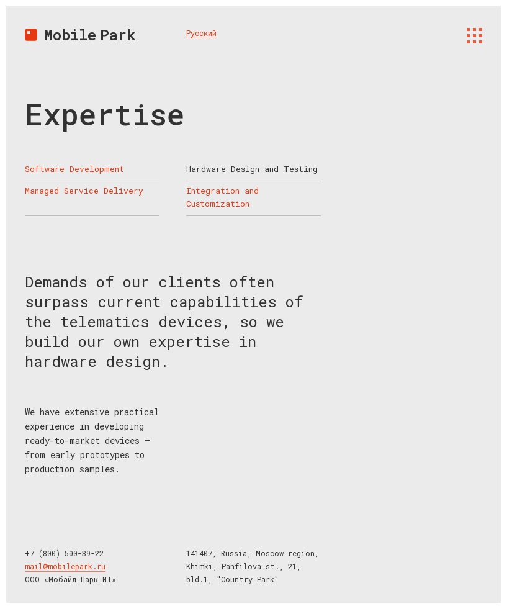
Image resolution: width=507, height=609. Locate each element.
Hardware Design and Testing (252, 168)
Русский (201, 33)
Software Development (74, 168)
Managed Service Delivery (84, 190)
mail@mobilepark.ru (65, 566)
